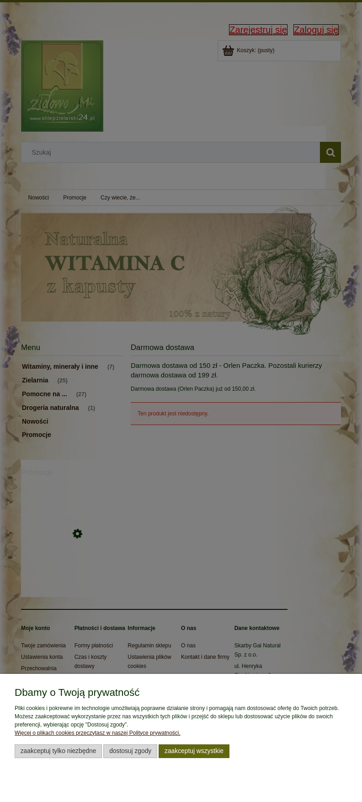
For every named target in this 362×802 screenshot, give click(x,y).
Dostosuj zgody (130, 751)
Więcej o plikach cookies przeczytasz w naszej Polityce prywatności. (98, 733)
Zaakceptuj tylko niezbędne (58, 751)
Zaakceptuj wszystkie (194, 751)
